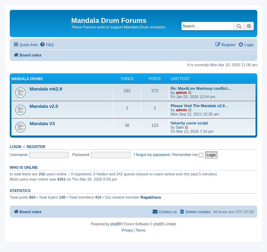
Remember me (187, 155)
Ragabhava (150, 197)
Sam (180, 127)
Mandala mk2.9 (46, 89)
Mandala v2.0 (44, 106)
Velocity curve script (189, 123)
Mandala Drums (27, 79)
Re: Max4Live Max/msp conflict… (201, 88)
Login (15, 147)
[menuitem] (47, 45)
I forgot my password (151, 155)
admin (181, 92)
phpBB (115, 224)
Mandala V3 (42, 123)
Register (36, 147)
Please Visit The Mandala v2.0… (199, 106)
